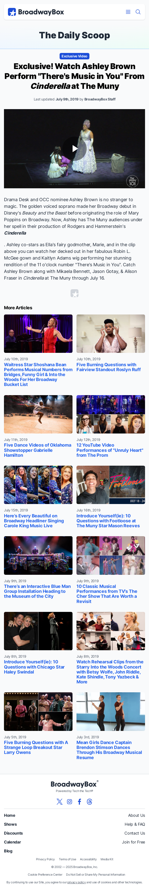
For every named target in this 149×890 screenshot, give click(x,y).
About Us (136, 815)
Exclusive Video (74, 56)
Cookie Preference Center (45, 874)
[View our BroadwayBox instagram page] (70, 802)
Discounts (13, 833)
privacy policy (76, 882)
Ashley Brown (83, 199)
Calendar (12, 842)
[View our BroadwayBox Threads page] (89, 802)
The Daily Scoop (74, 35)
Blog (8, 850)
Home (9, 815)
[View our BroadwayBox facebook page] (79, 802)
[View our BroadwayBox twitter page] (60, 802)
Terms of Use (67, 859)
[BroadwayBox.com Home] (36, 12)
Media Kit (107, 859)
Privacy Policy (45, 859)
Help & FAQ (135, 824)
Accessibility (88, 859)
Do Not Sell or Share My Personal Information (95, 874)
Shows (10, 824)
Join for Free (133, 842)
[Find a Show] (138, 12)
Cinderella (15, 233)
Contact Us (134, 833)
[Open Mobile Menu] (128, 12)
